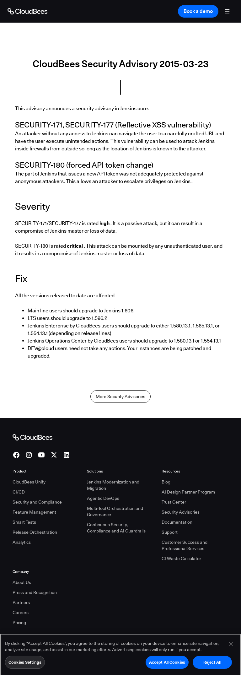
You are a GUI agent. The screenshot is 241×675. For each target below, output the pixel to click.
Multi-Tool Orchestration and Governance (115, 511)
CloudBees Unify (29, 481)
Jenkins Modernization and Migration (113, 485)
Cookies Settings (24, 664)
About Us (22, 582)
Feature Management (34, 512)
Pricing (19, 622)
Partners (21, 602)
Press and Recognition (35, 592)
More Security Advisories (120, 396)
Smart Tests (24, 522)
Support (170, 532)
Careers (21, 612)
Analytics (22, 542)
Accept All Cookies (167, 664)
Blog (166, 481)
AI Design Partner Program (188, 491)
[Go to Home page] (27, 11)
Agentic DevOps (103, 498)
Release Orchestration (35, 532)
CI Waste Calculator (181, 558)
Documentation (177, 522)
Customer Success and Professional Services (184, 545)
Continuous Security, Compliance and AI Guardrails (116, 527)
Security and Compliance (37, 502)
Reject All (212, 664)
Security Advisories (181, 512)
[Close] (231, 646)
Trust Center (174, 502)
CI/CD (19, 491)
